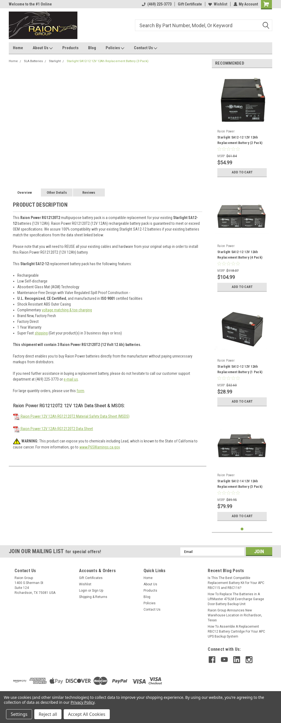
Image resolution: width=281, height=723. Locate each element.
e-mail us (71, 379)
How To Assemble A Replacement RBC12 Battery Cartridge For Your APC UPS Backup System (236, 631)
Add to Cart (242, 172)
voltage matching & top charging (67, 310)
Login (83, 590)
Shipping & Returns (93, 597)
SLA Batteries (33, 61)
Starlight (55, 61)
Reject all (48, 714)
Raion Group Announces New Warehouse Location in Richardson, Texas (235, 615)
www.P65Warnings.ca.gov (99, 447)
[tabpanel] (242, 126)
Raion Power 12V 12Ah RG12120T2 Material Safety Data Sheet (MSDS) (71, 416)
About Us (43, 48)
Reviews (88, 192)
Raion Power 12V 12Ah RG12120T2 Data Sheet (53, 428)
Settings (19, 714)
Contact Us (145, 48)
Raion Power (226, 131)
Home (18, 47)
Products (70, 47)
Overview (24, 192)
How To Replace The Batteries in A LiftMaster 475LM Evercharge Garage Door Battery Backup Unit (236, 599)
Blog (92, 47)
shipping (41, 333)
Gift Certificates (91, 578)
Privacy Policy (82, 702)
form (80, 391)
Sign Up (97, 590)
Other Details (57, 192)
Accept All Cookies (86, 714)
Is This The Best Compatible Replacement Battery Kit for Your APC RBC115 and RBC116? (236, 583)
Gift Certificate (190, 4)
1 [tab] (242, 529)
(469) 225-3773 (156, 4)
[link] (237, 681)
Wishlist (217, 4)
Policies (115, 48)
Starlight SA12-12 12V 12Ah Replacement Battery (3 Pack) (107, 61)
